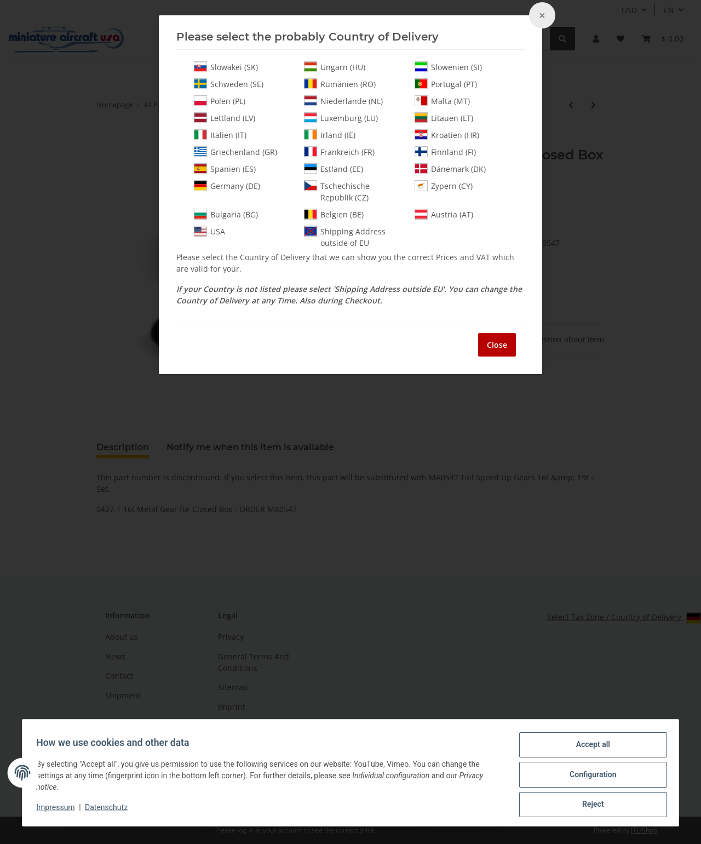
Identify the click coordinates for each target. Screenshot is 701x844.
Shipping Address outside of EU (345, 237)
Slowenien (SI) (448, 66)
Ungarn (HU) (334, 66)
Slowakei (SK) (226, 66)
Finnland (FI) (445, 151)
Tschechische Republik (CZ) (337, 191)
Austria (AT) (444, 214)
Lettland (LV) (224, 117)
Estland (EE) (333, 168)
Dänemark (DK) (450, 168)
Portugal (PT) (446, 83)
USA (209, 231)
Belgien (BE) (334, 214)
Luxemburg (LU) (341, 117)
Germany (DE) (227, 185)
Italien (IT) (220, 134)
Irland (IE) (329, 134)
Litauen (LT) (444, 117)
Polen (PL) (219, 100)
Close (497, 345)
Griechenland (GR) (235, 151)
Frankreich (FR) (339, 151)
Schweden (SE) (228, 83)
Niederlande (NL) (343, 100)
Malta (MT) (442, 100)
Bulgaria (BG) (226, 214)
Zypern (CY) (444, 185)
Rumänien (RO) (340, 83)
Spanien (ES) (225, 168)
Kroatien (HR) (447, 134)
